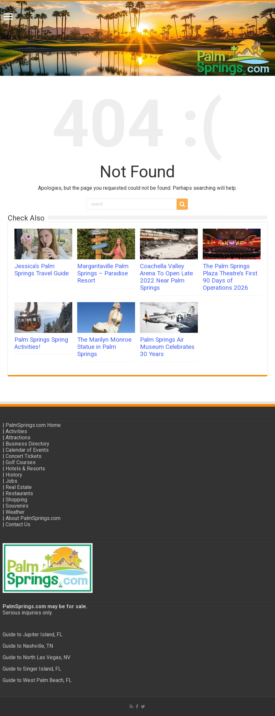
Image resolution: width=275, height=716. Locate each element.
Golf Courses (21, 462)
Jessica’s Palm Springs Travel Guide (41, 270)
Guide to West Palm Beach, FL (37, 680)
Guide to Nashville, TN (28, 646)
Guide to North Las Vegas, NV (36, 657)
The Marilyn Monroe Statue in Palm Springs (104, 347)
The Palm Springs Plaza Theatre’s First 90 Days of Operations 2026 (230, 277)
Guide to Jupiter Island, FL (32, 634)
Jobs (11, 481)
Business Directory (27, 444)
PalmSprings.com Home (33, 425)
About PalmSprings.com (33, 518)
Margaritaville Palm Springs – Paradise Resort (103, 273)
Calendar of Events (27, 450)
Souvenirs (17, 506)
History (14, 475)
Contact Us (18, 524)
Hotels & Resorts (25, 468)
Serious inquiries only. (28, 613)
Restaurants (19, 493)
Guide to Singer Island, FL (32, 669)
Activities (16, 431)
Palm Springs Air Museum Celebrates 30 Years (167, 347)
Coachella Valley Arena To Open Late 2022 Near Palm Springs (166, 277)
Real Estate (19, 487)
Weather (15, 512)
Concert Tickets (24, 456)
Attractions (18, 437)
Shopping (16, 499)
